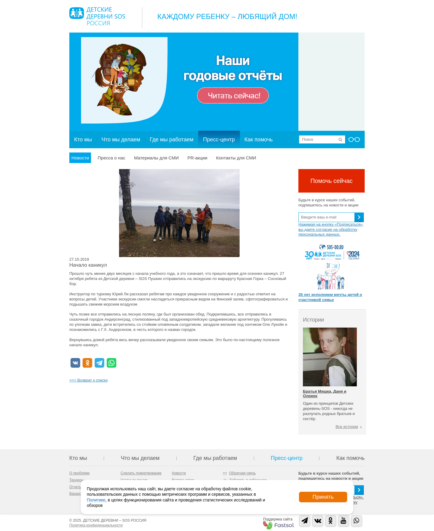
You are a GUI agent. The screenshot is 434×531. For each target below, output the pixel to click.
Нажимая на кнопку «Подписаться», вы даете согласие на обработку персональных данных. (330, 229)
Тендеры (76, 480)
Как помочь (258, 140)
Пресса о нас (111, 157)
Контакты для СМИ (236, 157)
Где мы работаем (171, 140)
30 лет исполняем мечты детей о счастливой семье (330, 297)
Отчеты (75, 487)
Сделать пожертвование (141, 473)
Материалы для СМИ (156, 157)
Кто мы (83, 140)
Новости (80, 157)
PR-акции (197, 157)
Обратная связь (242, 473)
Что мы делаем (121, 140)
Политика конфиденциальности (96, 525)
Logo (97, 16)
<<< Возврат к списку (88, 380)
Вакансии (77, 494)
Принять (323, 497)
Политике (96, 499)
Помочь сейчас (331, 181)
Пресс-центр (219, 140)
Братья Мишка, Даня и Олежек (324, 393)
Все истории (346, 426)
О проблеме (79, 473)
